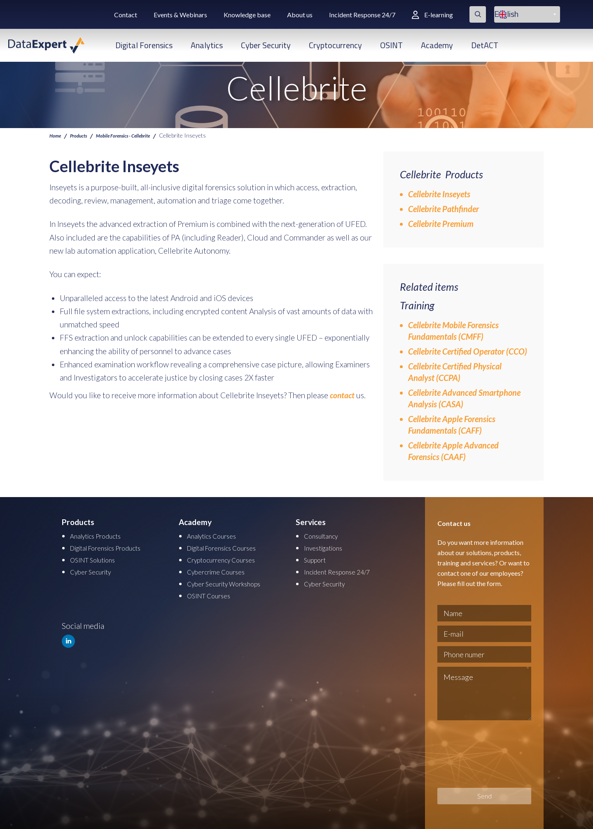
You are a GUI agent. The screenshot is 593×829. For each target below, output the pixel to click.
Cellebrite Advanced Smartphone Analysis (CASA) (464, 398)
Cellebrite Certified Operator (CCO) (467, 351)
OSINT (391, 45)
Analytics (207, 45)
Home (56, 135)
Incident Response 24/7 (362, 15)
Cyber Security (266, 45)
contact (342, 395)
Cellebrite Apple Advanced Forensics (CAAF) (453, 451)
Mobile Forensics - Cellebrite (139, 135)
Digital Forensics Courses (230, 547)
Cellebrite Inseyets (439, 194)
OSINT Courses (213, 593)
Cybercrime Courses (221, 570)
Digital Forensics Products (114, 547)
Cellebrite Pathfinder (443, 209)
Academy (437, 45)
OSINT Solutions (98, 558)
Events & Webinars (180, 15)
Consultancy (325, 535)
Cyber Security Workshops (232, 581)
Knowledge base (247, 15)
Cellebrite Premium (441, 224)
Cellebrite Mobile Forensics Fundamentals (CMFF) (453, 330)
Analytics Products (101, 535)
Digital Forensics (144, 45)
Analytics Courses (217, 535)
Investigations (327, 547)
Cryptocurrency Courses (228, 558)
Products (84, 135)
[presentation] (471, 754)
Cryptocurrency (335, 45)
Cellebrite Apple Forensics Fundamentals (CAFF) (451, 424)
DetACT (484, 45)
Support (317, 558)
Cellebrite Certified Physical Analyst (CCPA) (455, 372)
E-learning (432, 15)
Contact (125, 15)
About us (300, 15)
